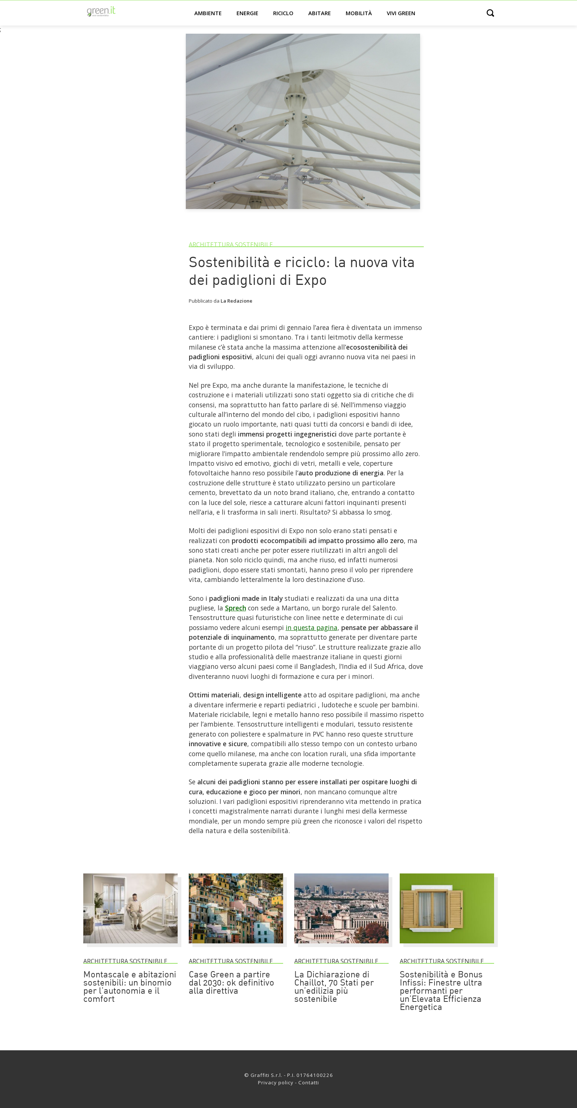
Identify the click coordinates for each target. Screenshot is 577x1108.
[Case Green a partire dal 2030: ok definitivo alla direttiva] (236, 947)
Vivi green (401, 13)
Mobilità (359, 13)
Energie (247, 13)
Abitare (319, 13)
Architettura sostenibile (231, 244)
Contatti (308, 1082)
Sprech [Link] (235, 607)
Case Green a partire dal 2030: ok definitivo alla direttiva (231, 983)
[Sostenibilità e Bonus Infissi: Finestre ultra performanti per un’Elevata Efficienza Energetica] (447, 947)
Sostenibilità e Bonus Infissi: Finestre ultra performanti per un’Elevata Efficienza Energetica (441, 991)
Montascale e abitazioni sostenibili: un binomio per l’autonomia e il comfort (129, 987)
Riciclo (283, 13)
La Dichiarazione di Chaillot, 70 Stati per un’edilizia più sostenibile (334, 987)
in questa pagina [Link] (312, 627)
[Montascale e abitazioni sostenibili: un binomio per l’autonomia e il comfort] (130, 947)
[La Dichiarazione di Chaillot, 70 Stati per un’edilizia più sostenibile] (341, 947)
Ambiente (208, 13)
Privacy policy (275, 1082)
